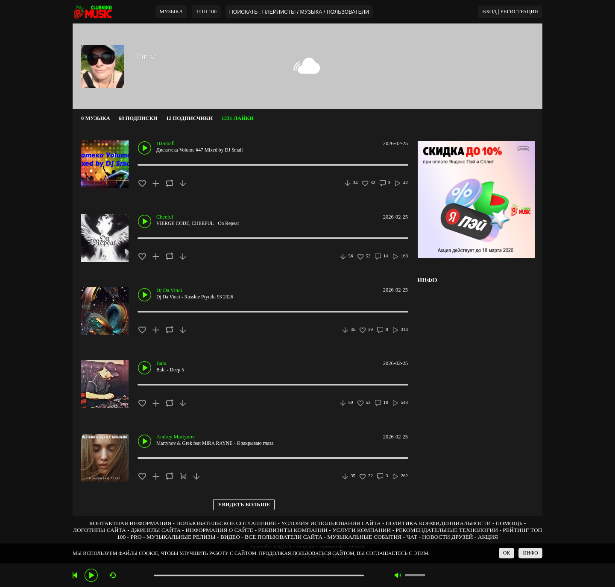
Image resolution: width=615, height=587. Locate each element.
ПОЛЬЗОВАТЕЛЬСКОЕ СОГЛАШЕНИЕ (226, 523)
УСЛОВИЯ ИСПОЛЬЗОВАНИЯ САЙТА (331, 523)
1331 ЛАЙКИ (237, 118)
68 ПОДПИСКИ (138, 118)
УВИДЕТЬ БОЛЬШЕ (244, 505)
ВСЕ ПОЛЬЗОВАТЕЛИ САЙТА (283, 537)
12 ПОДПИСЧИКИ (189, 118)
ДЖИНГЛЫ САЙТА (156, 530)
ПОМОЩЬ (509, 523)
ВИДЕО (230, 537)
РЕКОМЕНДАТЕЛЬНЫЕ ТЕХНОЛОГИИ (446, 530)
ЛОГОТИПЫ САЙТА (99, 530)
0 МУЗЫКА (95, 118)
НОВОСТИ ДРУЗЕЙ (447, 537)
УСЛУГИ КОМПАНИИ (361, 530)
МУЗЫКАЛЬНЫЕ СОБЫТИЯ (364, 537)
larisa (147, 56)
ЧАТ (411, 537)
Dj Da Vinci (169, 290)
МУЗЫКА (171, 12)
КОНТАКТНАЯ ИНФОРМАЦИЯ (130, 523)
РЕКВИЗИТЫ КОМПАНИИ (293, 530)
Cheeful (164, 217)
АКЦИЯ (488, 537)
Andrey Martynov (175, 437)
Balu (161, 363)
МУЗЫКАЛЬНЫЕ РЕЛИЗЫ (181, 537)
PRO (135, 537)
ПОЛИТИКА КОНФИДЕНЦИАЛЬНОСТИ (438, 523)
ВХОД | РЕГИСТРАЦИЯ (510, 12)
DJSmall (165, 143)
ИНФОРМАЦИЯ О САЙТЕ (219, 530)
